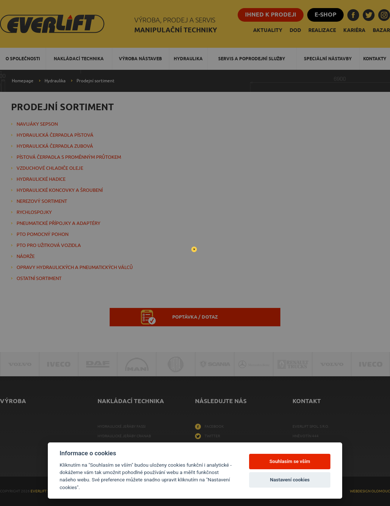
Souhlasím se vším (289, 461)
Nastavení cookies (290, 479)
